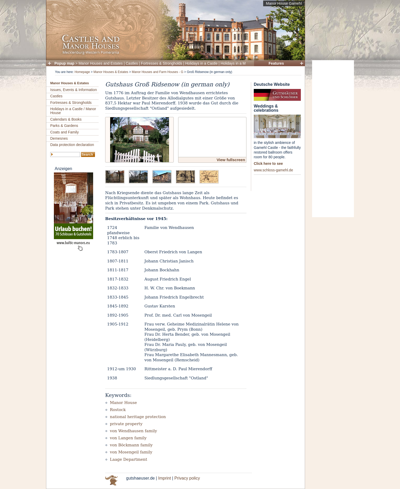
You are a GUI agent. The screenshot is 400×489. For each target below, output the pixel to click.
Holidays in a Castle (201, 63)
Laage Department (128, 459)
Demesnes (59, 138)
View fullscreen (231, 160)
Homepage (82, 72)
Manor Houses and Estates (100, 63)
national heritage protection (138, 416)
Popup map (64, 63)
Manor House (123, 402)
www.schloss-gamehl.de (273, 170)
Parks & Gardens (64, 125)
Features (276, 63)
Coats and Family (64, 132)
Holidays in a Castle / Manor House (73, 111)
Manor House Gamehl (284, 3)
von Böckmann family (131, 445)
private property (126, 423)
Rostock (118, 409)
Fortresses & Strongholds (161, 63)
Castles (132, 63)
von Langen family (128, 438)
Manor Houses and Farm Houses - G (157, 72)
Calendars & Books (66, 119)
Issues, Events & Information (73, 90)
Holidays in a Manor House (242, 63)
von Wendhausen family (133, 431)
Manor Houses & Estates (110, 72)
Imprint (164, 478)
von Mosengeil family (131, 452)
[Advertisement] (333, 138)
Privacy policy (187, 478)
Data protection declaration (72, 145)
